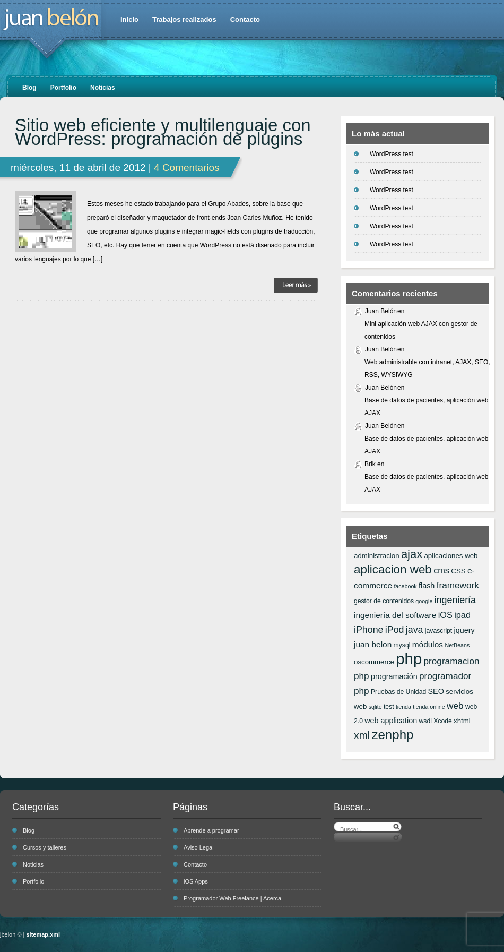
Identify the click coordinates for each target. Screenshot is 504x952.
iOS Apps (196, 881)
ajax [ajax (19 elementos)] (411, 554)
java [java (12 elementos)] (414, 629)
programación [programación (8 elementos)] (394, 676)
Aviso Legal (199, 847)
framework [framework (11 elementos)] (458, 585)
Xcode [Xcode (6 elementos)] (442, 721)
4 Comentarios (187, 167)
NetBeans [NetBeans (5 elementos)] (457, 645)
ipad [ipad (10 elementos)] (462, 615)
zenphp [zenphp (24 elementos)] (392, 734)
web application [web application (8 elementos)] (390, 720)
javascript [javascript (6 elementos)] (438, 630)
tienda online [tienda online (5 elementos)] (429, 707)
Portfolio (63, 87)
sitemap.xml (43, 934)
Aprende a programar (211, 830)
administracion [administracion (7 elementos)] (376, 556)
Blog (29, 87)
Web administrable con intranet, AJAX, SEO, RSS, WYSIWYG (427, 368)
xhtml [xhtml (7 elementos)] (462, 721)
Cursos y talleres (44, 847)
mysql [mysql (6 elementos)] (402, 645)
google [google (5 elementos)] (423, 601)
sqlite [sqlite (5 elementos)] (375, 707)
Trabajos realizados (184, 19)
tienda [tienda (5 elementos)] (403, 707)
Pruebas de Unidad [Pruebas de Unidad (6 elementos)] (398, 692)
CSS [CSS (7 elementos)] (458, 571)
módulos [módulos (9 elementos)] (427, 644)
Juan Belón (381, 311)
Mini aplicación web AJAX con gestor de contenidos (420, 330)
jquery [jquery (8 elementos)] (464, 630)
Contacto (245, 19)
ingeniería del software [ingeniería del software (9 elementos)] (395, 615)
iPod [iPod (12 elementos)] (394, 629)
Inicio (129, 19)
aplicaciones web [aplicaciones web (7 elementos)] (450, 556)
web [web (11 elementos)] (455, 705)
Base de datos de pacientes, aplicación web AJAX (426, 407)
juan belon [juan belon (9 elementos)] (373, 644)
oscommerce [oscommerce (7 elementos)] (374, 662)
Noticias (102, 87)
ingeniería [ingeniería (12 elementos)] (455, 600)
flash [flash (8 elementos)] (427, 585)
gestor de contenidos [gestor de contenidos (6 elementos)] (384, 601)
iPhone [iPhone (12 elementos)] (368, 629)
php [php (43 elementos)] (409, 658)
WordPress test (391, 154)
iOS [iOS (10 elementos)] (445, 615)
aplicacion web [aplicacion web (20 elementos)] (393, 569)
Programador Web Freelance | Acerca (232, 898)
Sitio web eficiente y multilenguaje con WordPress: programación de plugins (163, 132)
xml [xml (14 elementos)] (362, 735)
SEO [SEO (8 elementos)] (436, 691)
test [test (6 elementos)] (389, 706)
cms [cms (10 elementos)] (441, 570)
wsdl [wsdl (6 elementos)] (425, 721)
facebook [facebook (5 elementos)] (405, 586)
